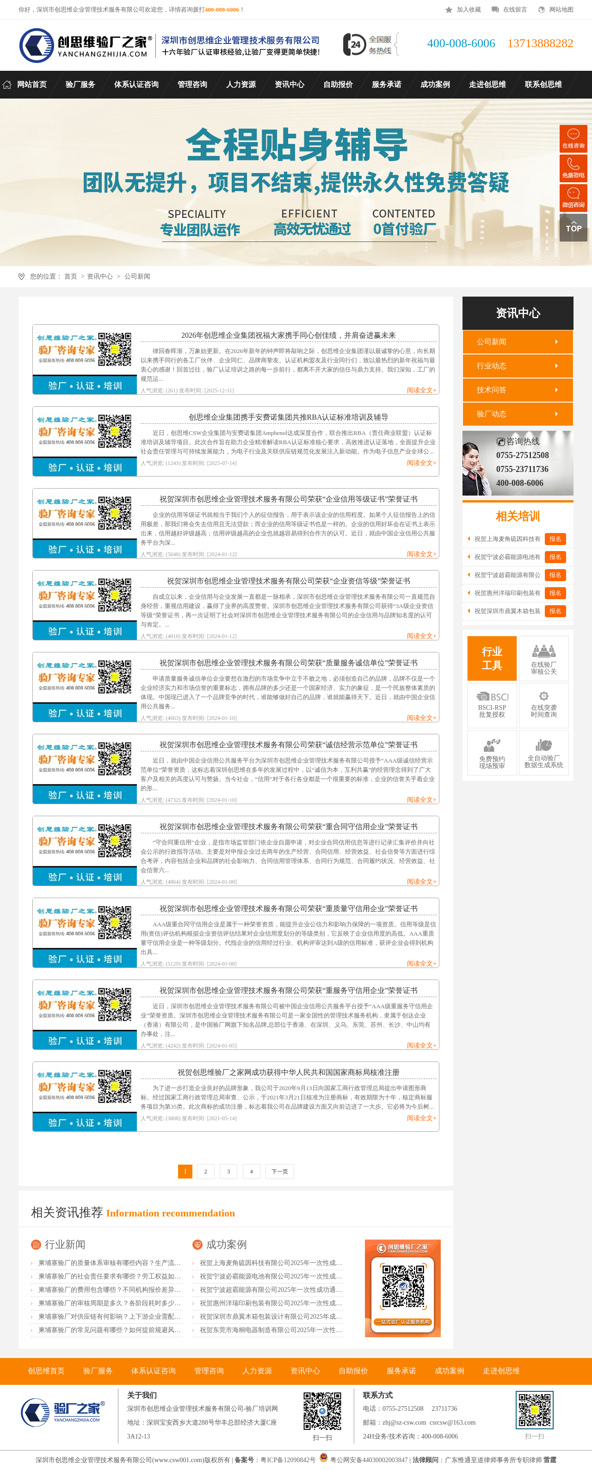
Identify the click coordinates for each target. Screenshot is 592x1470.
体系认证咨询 (153, 1371)
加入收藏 (469, 9)
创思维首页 (46, 1371)
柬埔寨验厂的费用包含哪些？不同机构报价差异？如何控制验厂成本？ (138, 1289)
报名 (555, 538)
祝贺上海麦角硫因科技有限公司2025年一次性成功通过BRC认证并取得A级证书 (312, 1262)
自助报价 (353, 1371)
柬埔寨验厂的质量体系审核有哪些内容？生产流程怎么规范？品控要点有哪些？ (151, 1262)
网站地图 (561, 9)
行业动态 (491, 366)
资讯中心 (100, 276)
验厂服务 (98, 1371)
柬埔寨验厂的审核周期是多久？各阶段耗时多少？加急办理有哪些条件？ (142, 1303)
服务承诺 (401, 1371)
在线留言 (515, 9)
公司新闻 (137, 276)
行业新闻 (65, 1244)
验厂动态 (491, 414)
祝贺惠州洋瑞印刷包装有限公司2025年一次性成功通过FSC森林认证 (296, 1303)
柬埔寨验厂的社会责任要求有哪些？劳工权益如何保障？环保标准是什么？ (145, 1276)
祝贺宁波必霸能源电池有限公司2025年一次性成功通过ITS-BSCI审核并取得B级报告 (319, 1276)
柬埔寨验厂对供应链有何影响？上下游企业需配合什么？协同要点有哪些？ (145, 1316)
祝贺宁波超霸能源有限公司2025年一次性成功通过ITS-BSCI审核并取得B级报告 (312, 1289)
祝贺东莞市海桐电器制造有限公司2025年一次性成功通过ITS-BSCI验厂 (300, 1330)
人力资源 (257, 1371)
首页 (70, 276)
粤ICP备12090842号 (288, 1460)
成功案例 (226, 1244)
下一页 (279, 1171)
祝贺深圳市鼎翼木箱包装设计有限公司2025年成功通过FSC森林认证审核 (303, 1316)
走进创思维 (501, 1371)
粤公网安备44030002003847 (369, 1460)
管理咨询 (209, 1371)
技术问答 (491, 390)
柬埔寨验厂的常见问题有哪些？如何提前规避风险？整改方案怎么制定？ (142, 1330)
